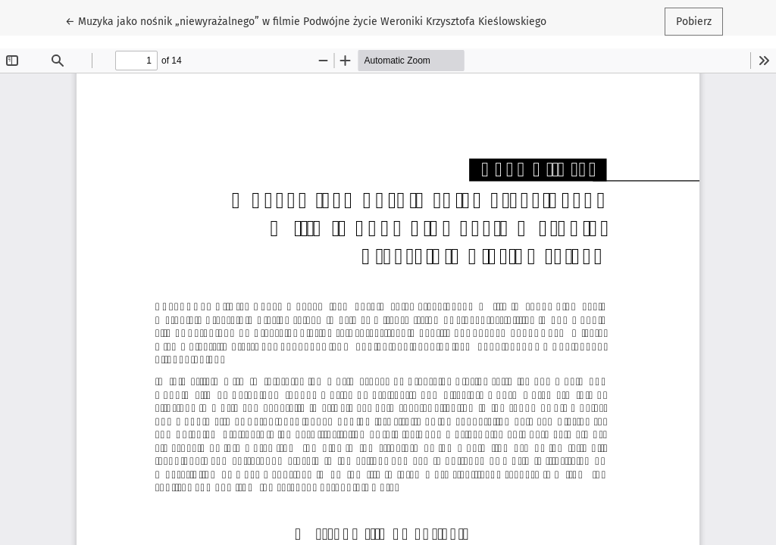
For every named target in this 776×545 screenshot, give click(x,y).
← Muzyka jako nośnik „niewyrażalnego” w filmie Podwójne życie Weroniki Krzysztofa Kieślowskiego (305, 20)
